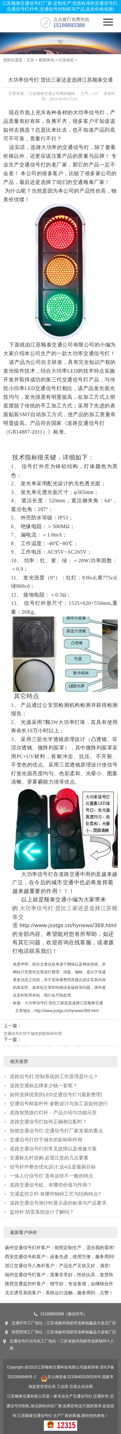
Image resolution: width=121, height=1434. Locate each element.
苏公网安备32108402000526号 (71, 1377)
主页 (30, 60)
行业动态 (66, 60)
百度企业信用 (81, 1386)
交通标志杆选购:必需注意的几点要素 (49, 1157)
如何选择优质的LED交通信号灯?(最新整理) (56, 1094)
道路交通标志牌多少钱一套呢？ (43, 1085)
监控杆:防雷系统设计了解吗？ (42, 1212)
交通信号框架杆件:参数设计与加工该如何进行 (59, 1103)
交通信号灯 (42, 1415)
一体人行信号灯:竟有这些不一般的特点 (51, 1175)
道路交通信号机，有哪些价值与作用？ (51, 1185)
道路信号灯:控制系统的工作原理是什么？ (54, 1076)
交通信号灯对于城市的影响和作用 (33, 1033)
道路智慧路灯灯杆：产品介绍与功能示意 (53, 1112)
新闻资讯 (46, 60)
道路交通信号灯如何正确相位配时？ (48, 1121)
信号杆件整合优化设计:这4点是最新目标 (53, 1166)
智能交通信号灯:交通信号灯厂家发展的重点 (56, 1130)
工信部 (62, 1386)
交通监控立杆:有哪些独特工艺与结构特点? (55, 1194)
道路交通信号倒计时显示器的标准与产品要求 (58, 1203)
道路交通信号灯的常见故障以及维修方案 (53, 1148)
